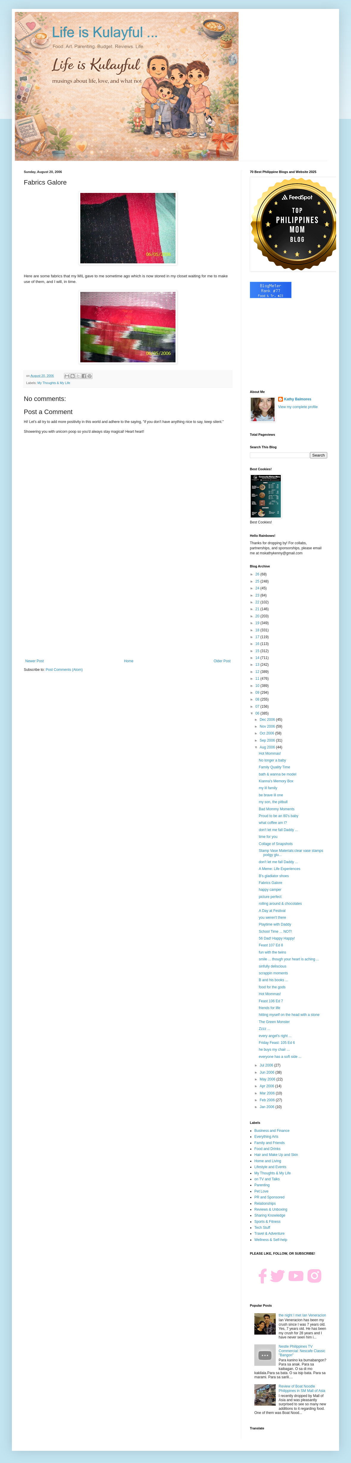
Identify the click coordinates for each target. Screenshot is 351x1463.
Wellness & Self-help (270, 1240)
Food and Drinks (267, 1149)
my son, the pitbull (273, 802)
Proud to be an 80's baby (278, 816)
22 (258, 602)
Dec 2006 (268, 720)
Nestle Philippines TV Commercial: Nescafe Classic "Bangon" (302, 1350)
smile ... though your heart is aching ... (289, 959)
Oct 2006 (267, 733)
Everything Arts (266, 1137)
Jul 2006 (267, 1065)
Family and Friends (269, 1143)
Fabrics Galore (270, 883)
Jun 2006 (267, 1072)
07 (258, 706)
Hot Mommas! (270, 753)
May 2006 (268, 1079)
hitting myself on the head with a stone (289, 1015)
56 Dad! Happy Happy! (277, 938)
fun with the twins (272, 952)
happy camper (270, 890)
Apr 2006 (267, 1086)
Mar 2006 (268, 1093)
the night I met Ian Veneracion (302, 1315)
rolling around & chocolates (280, 904)
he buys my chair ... (274, 1049)
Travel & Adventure (269, 1233)
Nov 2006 (268, 726)
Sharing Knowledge (269, 1215)
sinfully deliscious (272, 966)
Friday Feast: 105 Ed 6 (277, 1043)
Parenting (261, 1185)
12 (258, 672)
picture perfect (270, 897)
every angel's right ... (275, 1036)
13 (258, 665)
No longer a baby (272, 760)
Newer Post (34, 661)
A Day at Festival (272, 911)
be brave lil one (271, 795)
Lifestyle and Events (270, 1167)
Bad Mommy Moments (276, 809)
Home (129, 661)
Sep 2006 (268, 740)
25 (258, 581)
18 (258, 630)
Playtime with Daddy (275, 924)
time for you (268, 837)
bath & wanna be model (277, 774)
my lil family (268, 788)
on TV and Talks (267, 1179)
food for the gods (272, 987)
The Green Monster (274, 1022)
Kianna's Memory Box (276, 781)
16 (258, 644)
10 (258, 686)
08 (258, 699)
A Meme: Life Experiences (279, 869)
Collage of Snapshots (276, 844)
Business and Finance (271, 1131)
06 (258, 713)
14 (258, 658)
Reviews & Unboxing (270, 1209)
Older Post (222, 661)
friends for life (269, 1008)
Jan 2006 (267, 1107)
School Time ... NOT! (275, 931)
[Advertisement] (128, 610)
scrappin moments (273, 973)
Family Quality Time (274, 767)
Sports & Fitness (267, 1222)
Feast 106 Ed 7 (271, 1001)
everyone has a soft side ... (280, 1057)
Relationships (265, 1203)
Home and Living (267, 1161)
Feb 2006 (268, 1100)
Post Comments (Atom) (64, 670)
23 (258, 595)
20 (258, 616)
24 (258, 588)
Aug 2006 (268, 747)
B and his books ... (273, 980)
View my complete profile (298, 407)
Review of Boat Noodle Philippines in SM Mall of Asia (302, 1388)
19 (258, 623)
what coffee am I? (273, 823)
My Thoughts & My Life (53, 383)
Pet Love (261, 1191)
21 (258, 609)
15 (258, 651)
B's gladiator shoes (274, 876)
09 (258, 692)
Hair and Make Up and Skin (276, 1155)
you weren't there (272, 917)
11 (258, 679)
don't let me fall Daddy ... (278, 830)
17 (258, 637)
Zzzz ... (264, 1029)
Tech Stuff (262, 1228)
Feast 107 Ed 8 (271, 945)
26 (258, 574)
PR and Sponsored (269, 1197)
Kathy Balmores (297, 399)
